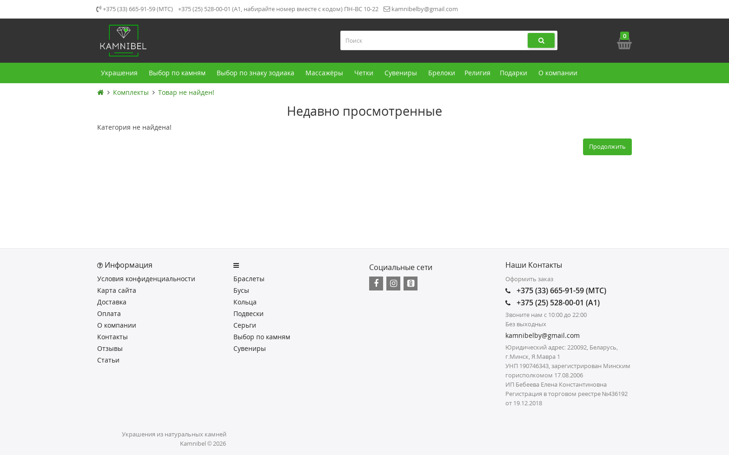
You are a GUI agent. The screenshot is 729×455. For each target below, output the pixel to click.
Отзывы (110, 348)
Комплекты (131, 92)
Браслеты (249, 278)
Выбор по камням (178, 73)
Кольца (245, 301)
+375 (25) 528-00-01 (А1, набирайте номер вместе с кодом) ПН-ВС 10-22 (278, 9)
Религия (477, 72)
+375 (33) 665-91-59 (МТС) (134, 9)
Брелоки (441, 72)
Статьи (108, 360)
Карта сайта (116, 290)
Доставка (111, 301)
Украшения (120, 73)
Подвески (248, 313)
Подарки (514, 73)
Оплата (109, 313)
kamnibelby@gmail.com (421, 9)
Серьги (244, 325)
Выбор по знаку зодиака (256, 73)
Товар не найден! (186, 92)
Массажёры (325, 73)
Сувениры (401, 73)
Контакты (112, 336)
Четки (364, 73)
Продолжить (607, 146)
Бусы (241, 290)
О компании (558, 73)
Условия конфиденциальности (146, 278)
